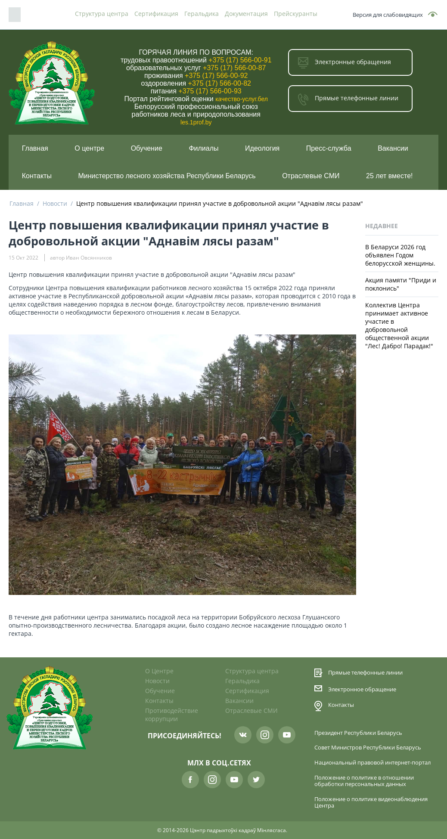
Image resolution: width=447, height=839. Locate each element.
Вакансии (393, 148)
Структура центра (101, 13)
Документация (246, 13)
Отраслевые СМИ (310, 176)
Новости (55, 203)
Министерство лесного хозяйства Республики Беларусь (167, 176)
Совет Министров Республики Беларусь (367, 747)
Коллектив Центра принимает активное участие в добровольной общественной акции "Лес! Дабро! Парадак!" (399, 325)
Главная (35, 148)
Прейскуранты (295, 13)
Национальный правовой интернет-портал (372, 762)
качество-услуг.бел (241, 99)
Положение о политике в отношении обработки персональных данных (364, 780)
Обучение (146, 148)
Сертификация (156, 13)
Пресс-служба (328, 148)
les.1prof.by (195, 122)
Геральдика (201, 13)
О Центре (159, 671)
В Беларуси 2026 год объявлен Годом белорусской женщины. (400, 255)
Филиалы (203, 148)
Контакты (37, 176)
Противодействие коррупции (171, 714)
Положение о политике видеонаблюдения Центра (371, 802)
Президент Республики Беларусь (358, 733)
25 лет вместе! (389, 176)
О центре (89, 148)
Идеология (262, 148)
